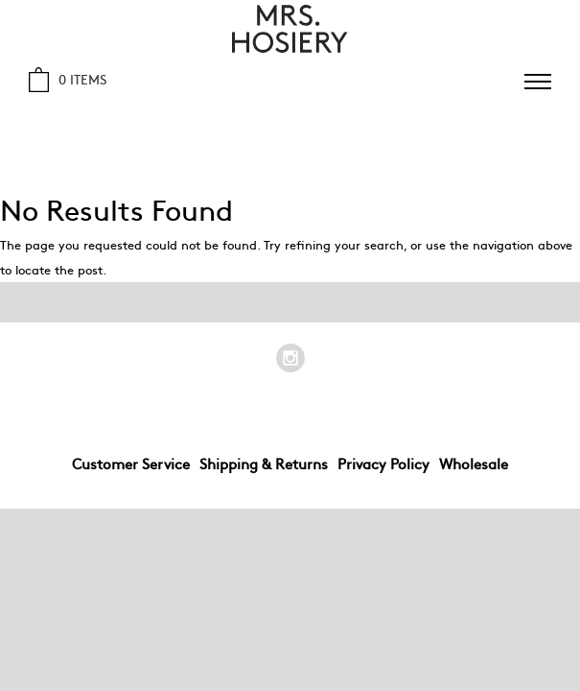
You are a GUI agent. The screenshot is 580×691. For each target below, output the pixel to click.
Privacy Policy (383, 463)
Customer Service (131, 463)
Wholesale (473, 463)
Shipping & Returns (263, 463)
